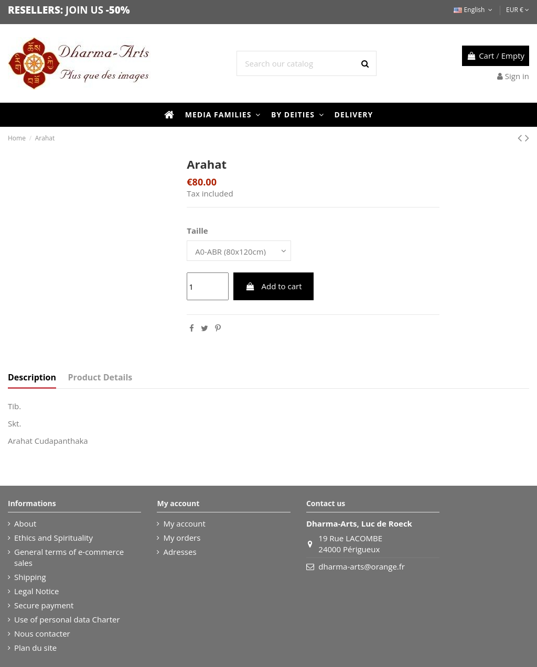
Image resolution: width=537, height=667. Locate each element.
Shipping (30, 577)
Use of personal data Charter (67, 619)
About (25, 523)
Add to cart (273, 286)
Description (32, 378)
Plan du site (35, 647)
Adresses (179, 551)
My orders (181, 537)
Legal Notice (36, 591)
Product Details (100, 378)
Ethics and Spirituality (53, 537)
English (474, 9)
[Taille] (239, 250)
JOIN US (84, 9)
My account (184, 523)
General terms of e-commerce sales (69, 557)
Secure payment (43, 605)
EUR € (517, 9)
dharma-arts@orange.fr (361, 566)
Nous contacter (42, 633)
